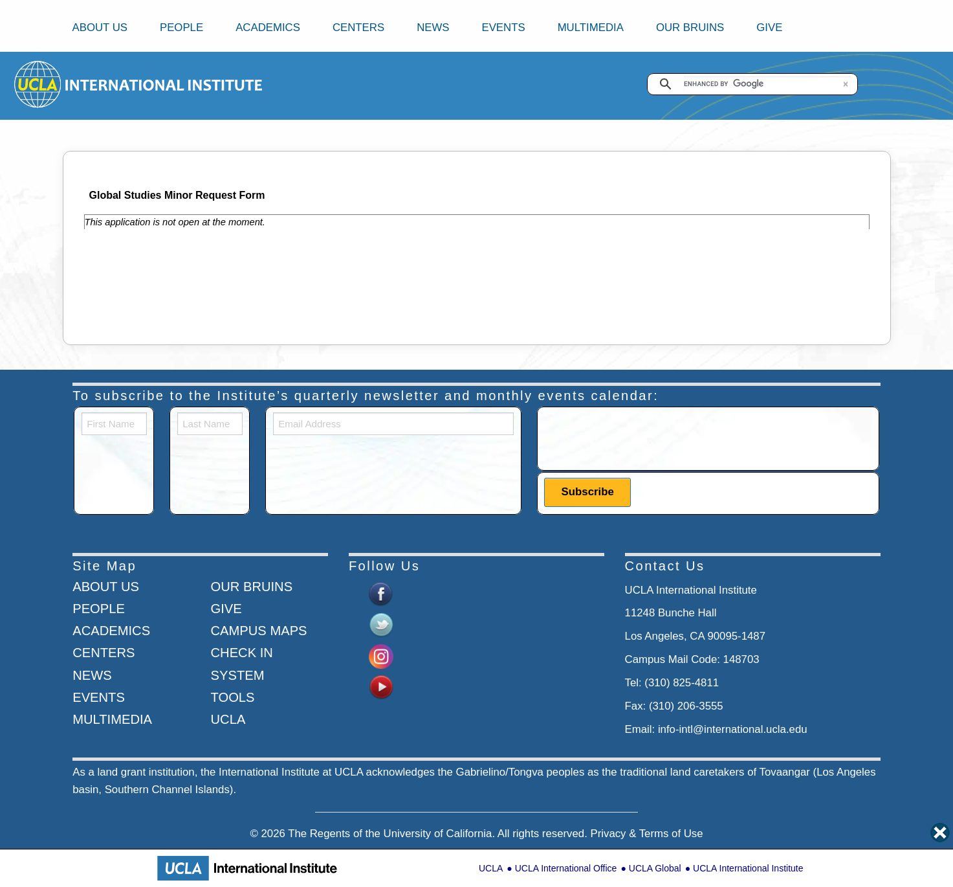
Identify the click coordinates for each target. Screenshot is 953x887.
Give (769, 27)
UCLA (491, 868)
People (181, 27)
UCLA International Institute (748, 868)
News (433, 27)
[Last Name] (210, 423)
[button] (845, 84)
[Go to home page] (38, 84)
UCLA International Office (566, 868)
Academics (268, 27)
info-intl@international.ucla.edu (732, 729)
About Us (99, 27)
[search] (767, 84)
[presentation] (642, 437)
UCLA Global (655, 868)
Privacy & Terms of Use (646, 833)
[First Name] (114, 423)
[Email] (393, 423)
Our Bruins (690, 27)
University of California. (440, 833)
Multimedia (591, 27)
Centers (358, 27)
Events (503, 27)
